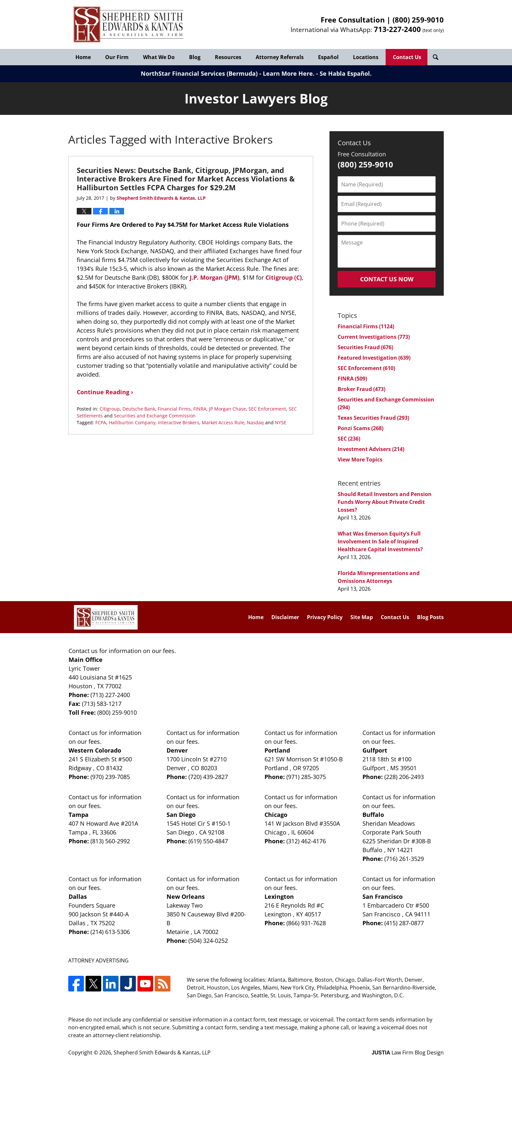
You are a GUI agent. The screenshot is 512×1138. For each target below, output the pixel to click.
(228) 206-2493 (404, 777)
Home (83, 57)
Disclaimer (285, 617)
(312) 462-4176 (306, 841)
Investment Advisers (371, 449)
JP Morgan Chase (227, 409)
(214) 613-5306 (110, 932)
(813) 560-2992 (110, 841)
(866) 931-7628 (306, 923)
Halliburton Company (132, 422)
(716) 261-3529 (404, 859)
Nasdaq (255, 422)
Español (328, 57)
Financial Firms (174, 409)
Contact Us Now (386, 279)
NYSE (280, 422)
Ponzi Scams (360, 428)
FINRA (199, 409)
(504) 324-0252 (208, 940)
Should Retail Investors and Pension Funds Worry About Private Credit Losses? (385, 502)
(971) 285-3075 (306, 777)
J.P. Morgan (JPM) (214, 277)
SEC (349, 438)
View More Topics (360, 459)
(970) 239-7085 (110, 777)
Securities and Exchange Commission (155, 416)
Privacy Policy (325, 617)
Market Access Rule (223, 422)
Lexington (279, 896)
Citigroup (110, 409)
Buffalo (373, 814)
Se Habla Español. (346, 73)
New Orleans (186, 896)
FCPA (100, 422)
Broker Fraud (361, 389)
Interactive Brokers (178, 422)
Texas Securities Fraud (373, 417)
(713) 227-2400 (110, 695)
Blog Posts (430, 617)
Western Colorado (95, 750)
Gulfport (374, 750)
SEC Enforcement (267, 409)
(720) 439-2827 (208, 777)
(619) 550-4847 (208, 841)
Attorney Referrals (280, 57)
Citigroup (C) (283, 277)
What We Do (159, 57)
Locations (365, 57)
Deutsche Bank (138, 409)
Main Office (86, 659)
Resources (228, 57)
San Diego (181, 814)
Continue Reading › (105, 392)
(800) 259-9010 (418, 19)
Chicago (275, 814)
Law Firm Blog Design (408, 1052)
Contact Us (407, 57)
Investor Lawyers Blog (128, 24)
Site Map (361, 617)
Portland (277, 750)
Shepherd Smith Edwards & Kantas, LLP (162, 1052)
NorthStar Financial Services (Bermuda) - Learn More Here (227, 73)
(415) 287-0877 (404, 923)
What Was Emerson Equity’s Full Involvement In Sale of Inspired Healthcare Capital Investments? (380, 541)
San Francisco (382, 896)
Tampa (78, 814)
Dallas (78, 896)
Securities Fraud (365, 347)
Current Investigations (374, 336)
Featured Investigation (374, 357)
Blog (194, 57)
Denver (177, 750)
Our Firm (117, 57)
